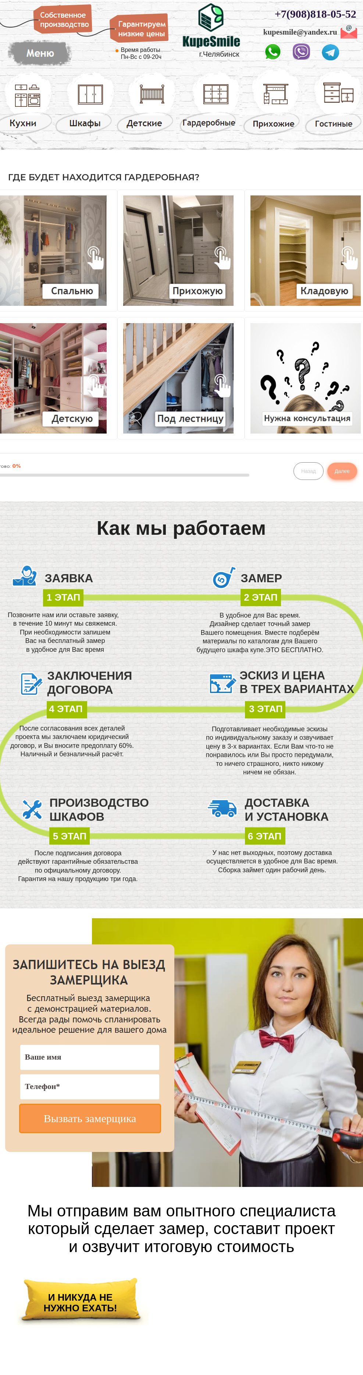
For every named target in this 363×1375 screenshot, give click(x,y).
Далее (342, 471)
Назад (308, 471)
